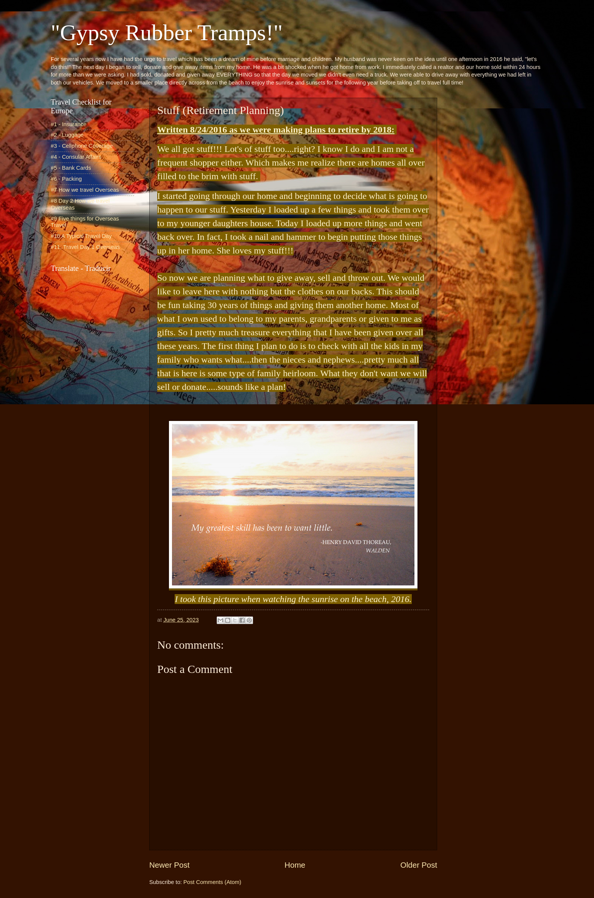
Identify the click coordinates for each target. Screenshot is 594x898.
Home (294, 864)
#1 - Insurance (68, 124)
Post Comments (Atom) (212, 882)
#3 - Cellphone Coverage (82, 146)
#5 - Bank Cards (71, 168)
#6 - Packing (66, 179)
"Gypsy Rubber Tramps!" (167, 32)
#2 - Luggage (67, 135)
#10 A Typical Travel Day (81, 236)
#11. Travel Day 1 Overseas (85, 247)
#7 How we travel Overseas (85, 190)
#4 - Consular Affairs (76, 157)
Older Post (418, 864)
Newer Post (169, 864)
